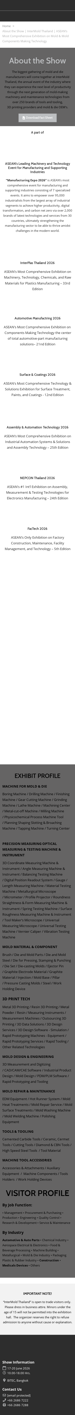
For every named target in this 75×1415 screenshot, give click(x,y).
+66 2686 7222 (17, 1400)
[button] (38, 118)
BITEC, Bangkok (17, 1380)
